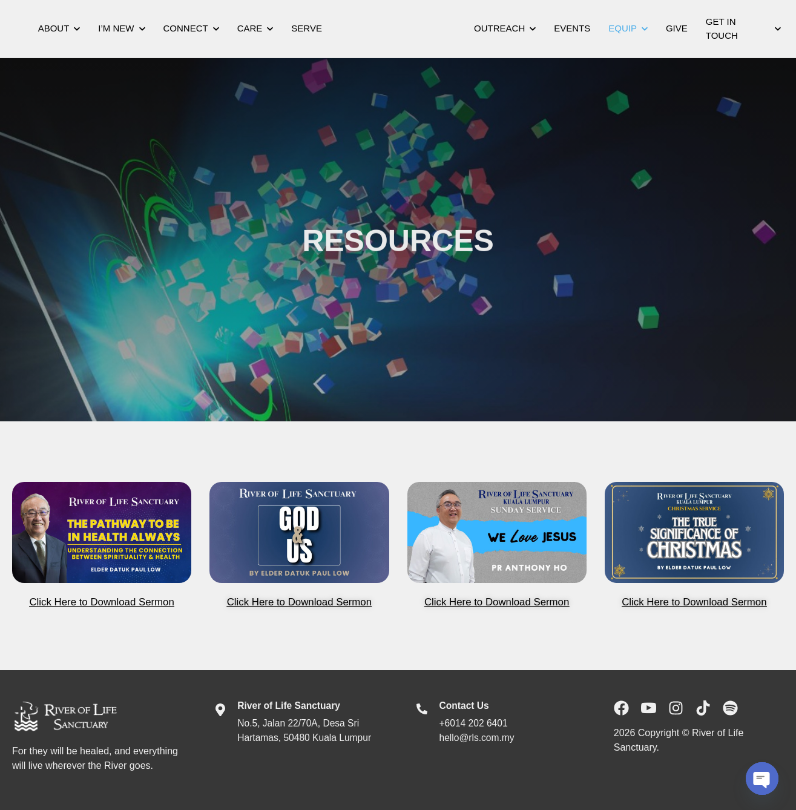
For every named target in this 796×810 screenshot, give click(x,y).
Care (255, 28)
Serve (306, 28)
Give (677, 28)
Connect (191, 28)
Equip (628, 28)
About (59, 28)
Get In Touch (743, 28)
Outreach (505, 28)
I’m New (121, 28)
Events (572, 28)
